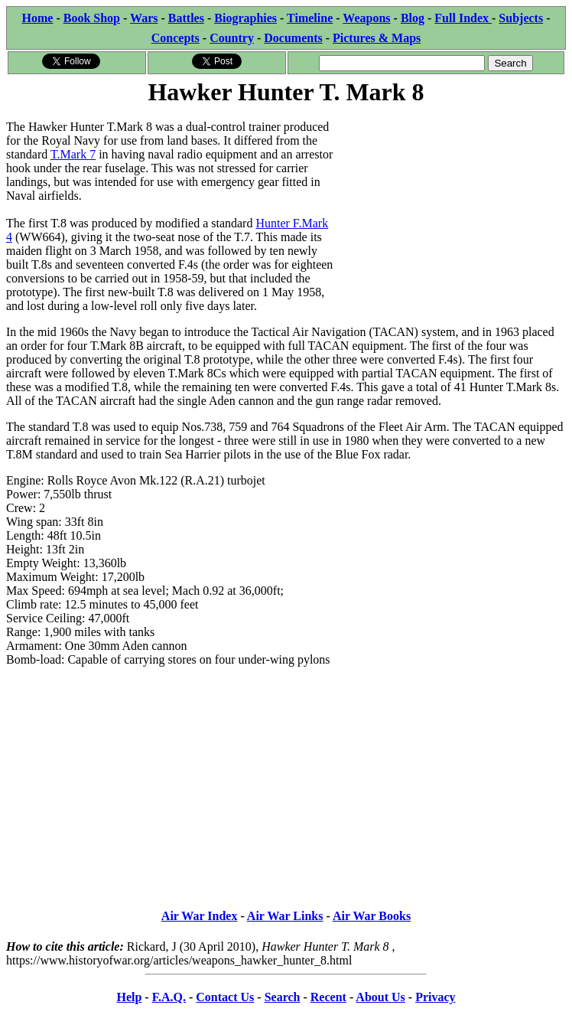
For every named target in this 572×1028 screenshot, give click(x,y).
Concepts (175, 37)
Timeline (310, 17)
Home (38, 17)
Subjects (521, 17)
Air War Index (199, 915)
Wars (144, 17)
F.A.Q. (169, 997)
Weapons (366, 17)
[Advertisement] (451, 204)
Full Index (463, 17)
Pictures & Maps (377, 37)
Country (232, 37)
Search (283, 997)
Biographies (245, 17)
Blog (412, 17)
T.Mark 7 (73, 154)
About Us (380, 997)
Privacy (435, 997)
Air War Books (372, 915)
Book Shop (91, 17)
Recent (328, 997)
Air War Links (285, 915)
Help (128, 997)
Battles (186, 17)
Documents (293, 37)
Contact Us (225, 997)
